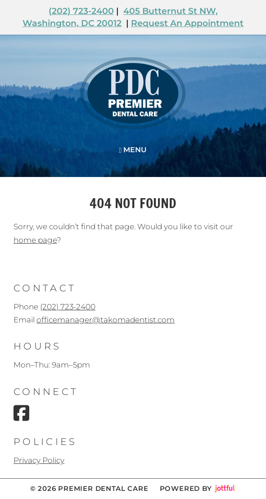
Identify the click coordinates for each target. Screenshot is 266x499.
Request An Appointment (187, 23)
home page (35, 240)
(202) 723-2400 (81, 11)
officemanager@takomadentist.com (105, 319)
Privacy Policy (39, 460)
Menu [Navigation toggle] (133, 149)
